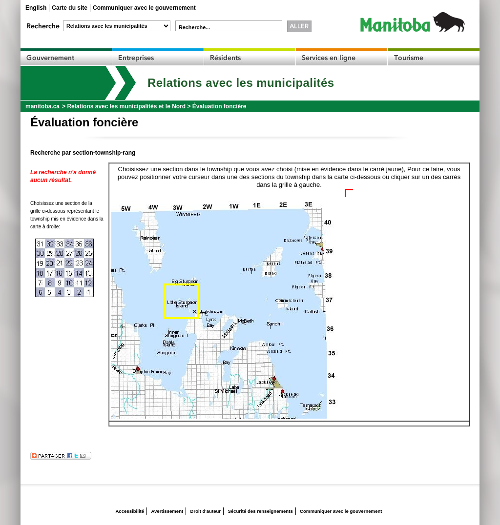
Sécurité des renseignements (260, 511)
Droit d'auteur (205, 511)
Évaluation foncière (219, 106)
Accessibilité (129, 511)
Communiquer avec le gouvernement (144, 7)
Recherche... (194, 27)
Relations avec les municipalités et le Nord (126, 106)
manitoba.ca (42, 106)
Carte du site (69, 7)
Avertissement (167, 511)
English (35, 7)
